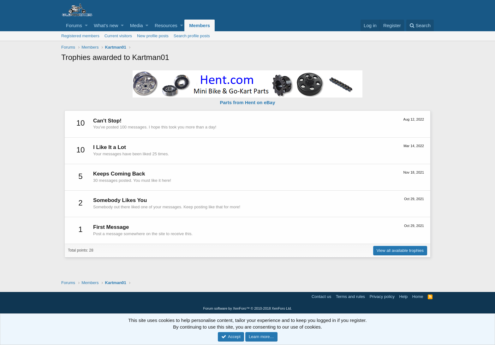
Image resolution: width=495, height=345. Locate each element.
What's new (106, 25)
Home (417, 296)
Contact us (321, 296)
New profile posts (153, 35)
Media (136, 25)
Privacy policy (382, 296)
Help (403, 296)
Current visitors (118, 35)
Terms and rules (350, 296)
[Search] (420, 25)
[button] (86, 25)
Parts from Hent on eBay (247, 102)
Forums (74, 25)
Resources (166, 25)
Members (199, 25)
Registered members (80, 35)
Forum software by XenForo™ (247, 308)
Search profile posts (192, 35)
